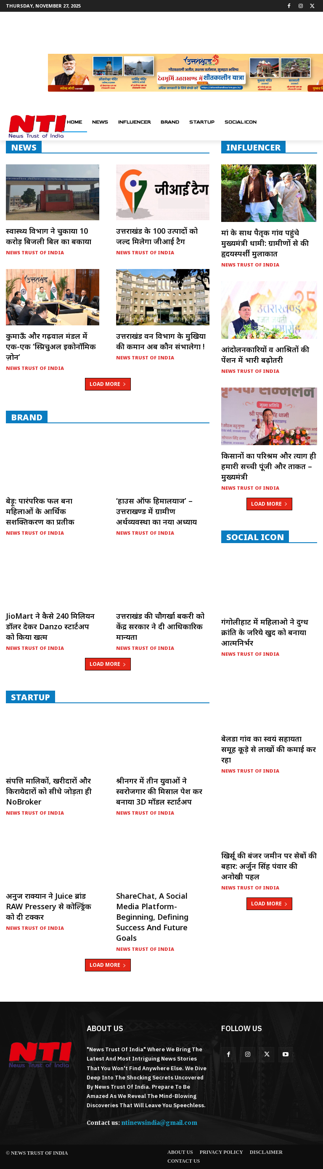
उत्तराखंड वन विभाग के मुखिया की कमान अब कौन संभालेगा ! (161, 341)
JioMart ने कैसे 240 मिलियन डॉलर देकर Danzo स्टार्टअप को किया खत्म (50, 626)
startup (30, 696)
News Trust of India (35, 252)
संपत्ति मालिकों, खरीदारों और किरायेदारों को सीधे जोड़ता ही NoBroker (49, 791)
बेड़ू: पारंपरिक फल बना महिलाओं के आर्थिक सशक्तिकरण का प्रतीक (40, 511)
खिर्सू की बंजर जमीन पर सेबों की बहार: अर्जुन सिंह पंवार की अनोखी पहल (269, 865)
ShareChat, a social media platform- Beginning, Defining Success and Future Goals (152, 917)
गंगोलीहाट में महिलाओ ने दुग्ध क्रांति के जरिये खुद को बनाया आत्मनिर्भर (264, 632)
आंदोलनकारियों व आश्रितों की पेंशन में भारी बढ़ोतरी (265, 354)
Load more (108, 384)
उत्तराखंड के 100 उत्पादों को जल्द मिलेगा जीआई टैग (157, 236)
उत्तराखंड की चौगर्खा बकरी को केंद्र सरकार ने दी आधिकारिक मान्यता (160, 626)
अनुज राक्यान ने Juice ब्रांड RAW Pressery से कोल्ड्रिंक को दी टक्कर (48, 906)
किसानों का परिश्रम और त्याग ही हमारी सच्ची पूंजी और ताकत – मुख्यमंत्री (268, 466)
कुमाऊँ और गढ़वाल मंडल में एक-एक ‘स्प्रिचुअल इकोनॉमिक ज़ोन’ (51, 346)
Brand (26, 417)
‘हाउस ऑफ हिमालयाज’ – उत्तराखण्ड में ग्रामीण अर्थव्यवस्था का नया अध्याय (156, 511)
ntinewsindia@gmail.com (159, 1123)
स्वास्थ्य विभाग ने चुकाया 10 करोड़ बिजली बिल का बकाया (48, 236)
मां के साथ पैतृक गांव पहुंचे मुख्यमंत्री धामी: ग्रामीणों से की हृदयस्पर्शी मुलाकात (265, 243)
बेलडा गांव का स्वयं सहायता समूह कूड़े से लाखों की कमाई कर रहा (268, 749)
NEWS (24, 147)
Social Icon (255, 536)
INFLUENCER (253, 147)
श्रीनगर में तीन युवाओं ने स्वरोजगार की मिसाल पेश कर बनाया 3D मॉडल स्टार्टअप (159, 791)
